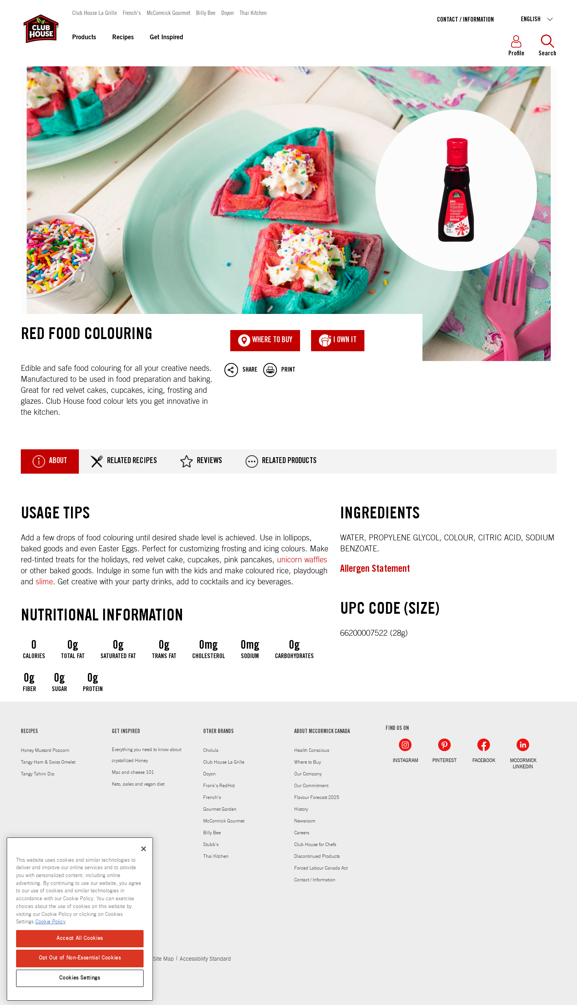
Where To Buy (265, 340)
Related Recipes (124, 461)
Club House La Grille (94, 12)
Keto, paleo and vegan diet (138, 784)
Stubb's (210, 844)
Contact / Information (465, 20)
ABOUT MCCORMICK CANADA (322, 732)
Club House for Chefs (315, 844)
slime (44, 582)
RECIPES (29, 732)
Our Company (308, 774)
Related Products (281, 461)
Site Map (163, 959)
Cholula (210, 750)
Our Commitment (311, 785)
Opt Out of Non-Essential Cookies (80, 958)
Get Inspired (166, 38)
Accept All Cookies (79, 938)
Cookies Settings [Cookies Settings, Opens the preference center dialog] (79, 978)
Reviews (201, 461)
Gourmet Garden (220, 809)
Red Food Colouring (289, 213)
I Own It (338, 340)
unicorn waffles (302, 560)
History (301, 809)
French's (132, 12)
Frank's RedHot (219, 785)
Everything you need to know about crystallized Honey (146, 755)
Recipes (123, 38)
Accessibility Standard (205, 959)
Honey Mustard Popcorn (45, 750)
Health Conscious (311, 750)
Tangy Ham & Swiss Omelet (48, 762)
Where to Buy (307, 762)
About (50, 461)
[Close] (143, 848)
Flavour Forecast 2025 (316, 797)
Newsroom (304, 821)
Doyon (227, 12)
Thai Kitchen (253, 12)
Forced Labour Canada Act (321, 868)
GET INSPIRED (126, 732)
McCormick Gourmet (168, 12)
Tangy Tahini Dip (38, 774)
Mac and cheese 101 (133, 772)
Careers (301, 832)
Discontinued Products (317, 856)
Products (84, 38)
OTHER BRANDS (218, 732)
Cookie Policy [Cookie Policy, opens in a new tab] (50, 922)
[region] (79, 919)
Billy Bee (205, 12)
